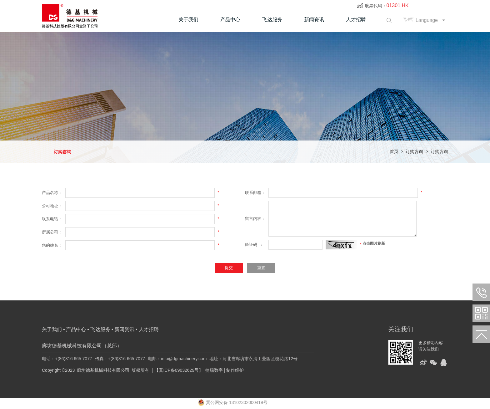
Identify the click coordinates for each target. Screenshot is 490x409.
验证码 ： (254, 244)
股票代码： (387, 5)
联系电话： (52, 219)
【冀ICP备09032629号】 (178, 370)
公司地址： (52, 205)
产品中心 (230, 19)
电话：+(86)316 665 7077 (67, 358)
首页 (394, 151)
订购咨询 (62, 151)
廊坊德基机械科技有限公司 (103, 370)
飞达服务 (272, 19)
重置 (261, 267)
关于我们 (188, 19)
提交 (229, 267)
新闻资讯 (314, 19)
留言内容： (255, 218)
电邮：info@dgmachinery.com (177, 358)
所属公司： (52, 232)
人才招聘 (356, 19)
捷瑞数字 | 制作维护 (224, 370)
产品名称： (52, 192)
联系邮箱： (255, 192)
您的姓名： (52, 245)
